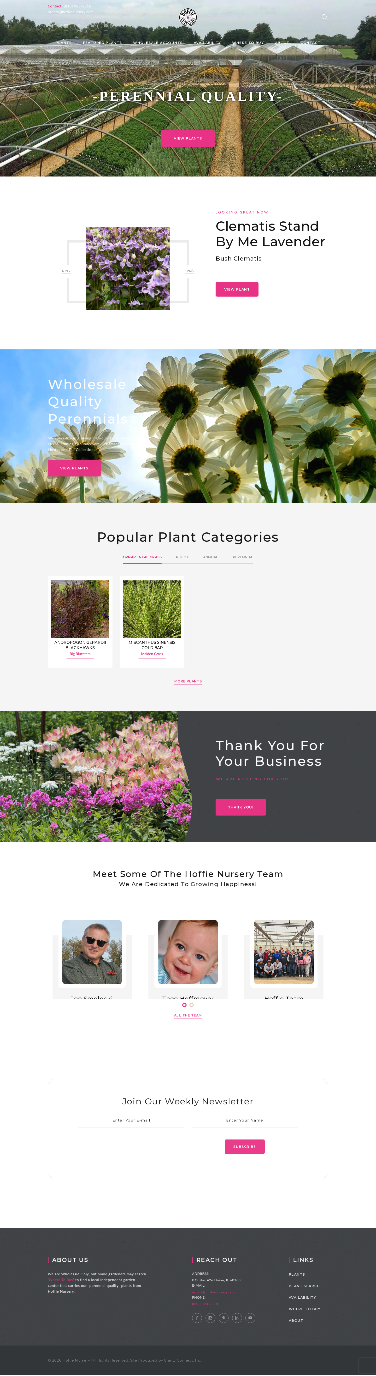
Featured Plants (102, 43)
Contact (310, 43)
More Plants (188, 689)
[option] (128, 268)
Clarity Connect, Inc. (183, 1361)
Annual (210, 557)
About (282, 43)
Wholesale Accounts (157, 43)
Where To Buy (68, 1280)
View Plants (188, 138)
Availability (207, 43)
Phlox (182, 557)
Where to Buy (248, 43)
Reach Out (226, 1260)
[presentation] (135, 1156)
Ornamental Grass (142, 557)
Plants (64, 43)
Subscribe (244, 1156)
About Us (77, 1260)
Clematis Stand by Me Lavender (270, 234)
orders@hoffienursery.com (71, 12)
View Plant (237, 289)
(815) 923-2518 (77, 6)
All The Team (188, 1023)
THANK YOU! (240, 815)
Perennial (243, 557)
